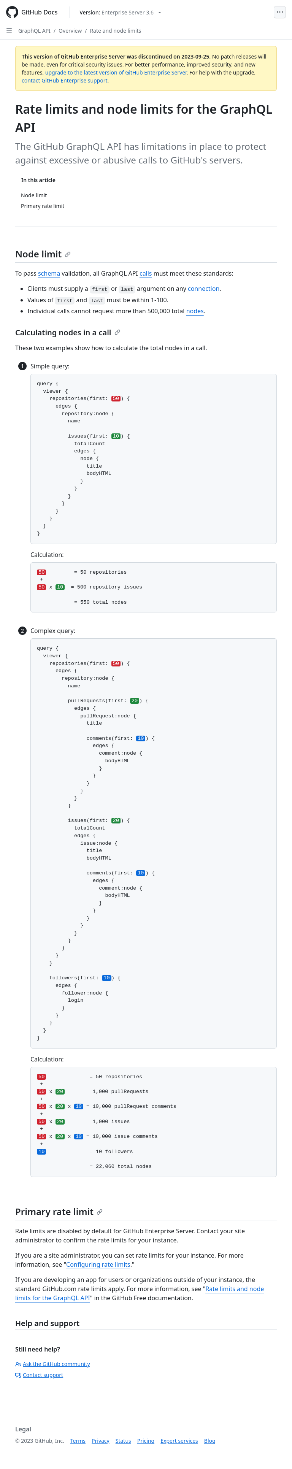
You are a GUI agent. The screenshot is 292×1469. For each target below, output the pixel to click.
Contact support (39, 1375)
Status (123, 1440)
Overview (70, 30)
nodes (195, 311)
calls (146, 273)
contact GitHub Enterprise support (65, 80)
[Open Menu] (280, 12)
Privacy (101, 1440)
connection (203, 288)
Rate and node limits (115, 30)
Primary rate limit (59, 1211)
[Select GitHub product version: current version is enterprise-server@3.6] (120, 12)
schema (49, 273)
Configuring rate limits (98, 1264)
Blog (210, 1440)
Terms (78, 1440)
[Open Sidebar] (9, 30)
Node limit (43, 253)
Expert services (179, 1440)
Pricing (145, 1440)
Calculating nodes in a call (68, 332)
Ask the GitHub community (52, 1363)
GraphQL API (34, 30)
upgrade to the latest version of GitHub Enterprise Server (116, 72)
